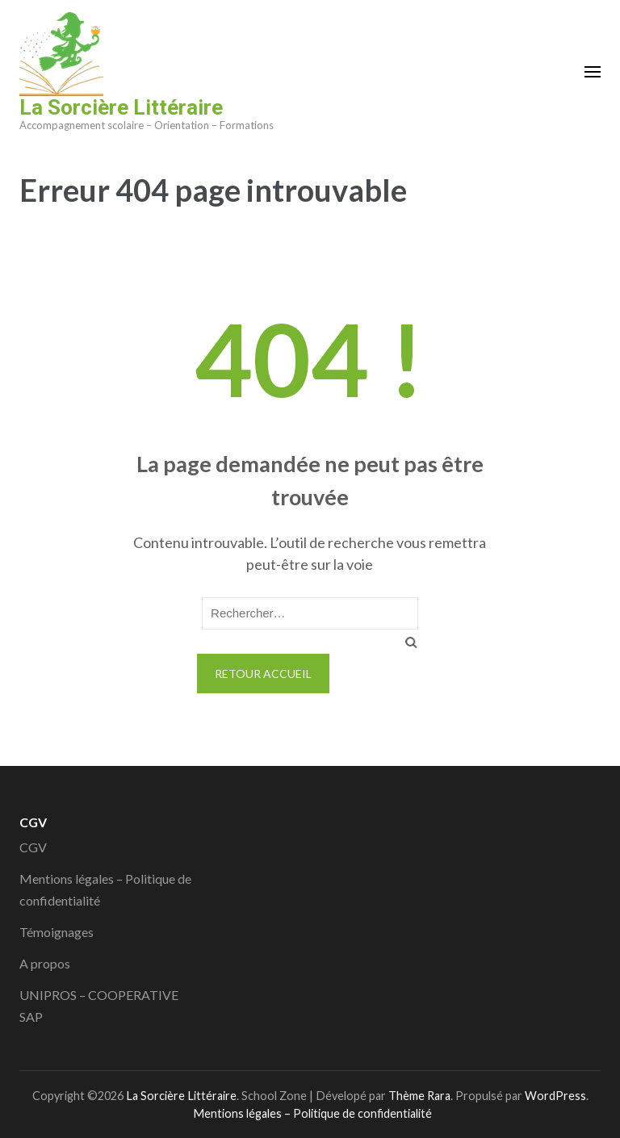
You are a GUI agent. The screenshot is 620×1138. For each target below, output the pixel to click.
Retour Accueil (263, 673)
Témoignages (56, 931)
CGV (33, 847)
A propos (44, 963)
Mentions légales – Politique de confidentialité (312, 1113)
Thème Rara (419, 1095)
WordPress (555, 1095)
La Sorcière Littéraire (121, 107)
